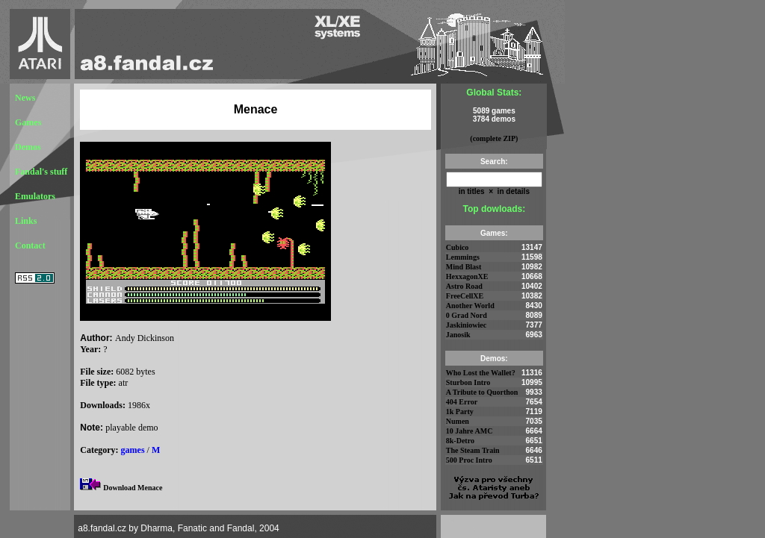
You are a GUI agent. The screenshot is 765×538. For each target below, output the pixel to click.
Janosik (458, 335)
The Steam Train (473, 450)
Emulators (35, 196)
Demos (28, 147)
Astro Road (464, 286)
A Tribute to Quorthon (482, 392)
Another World (470, 305)
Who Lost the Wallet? (480, 373)
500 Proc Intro (469, 460)
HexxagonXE (467, 276)
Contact (30, 245)
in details (512, 191)
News (25, 98)
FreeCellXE (464, 296)
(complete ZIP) (494, 138)
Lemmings (463, 257)
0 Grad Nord (466, 315)
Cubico (457, 247)
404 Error (461, 402)
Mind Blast (464, 267)
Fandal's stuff (41, 171)
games (133, 450)
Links (26, 221)
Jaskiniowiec (466, 325)
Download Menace (132, 488)
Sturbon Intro (468, 382)
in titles (472, 191)
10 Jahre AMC (469, 431)
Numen (457, 421)
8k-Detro (460, 441)
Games (28, 122)
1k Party (460, 411)
